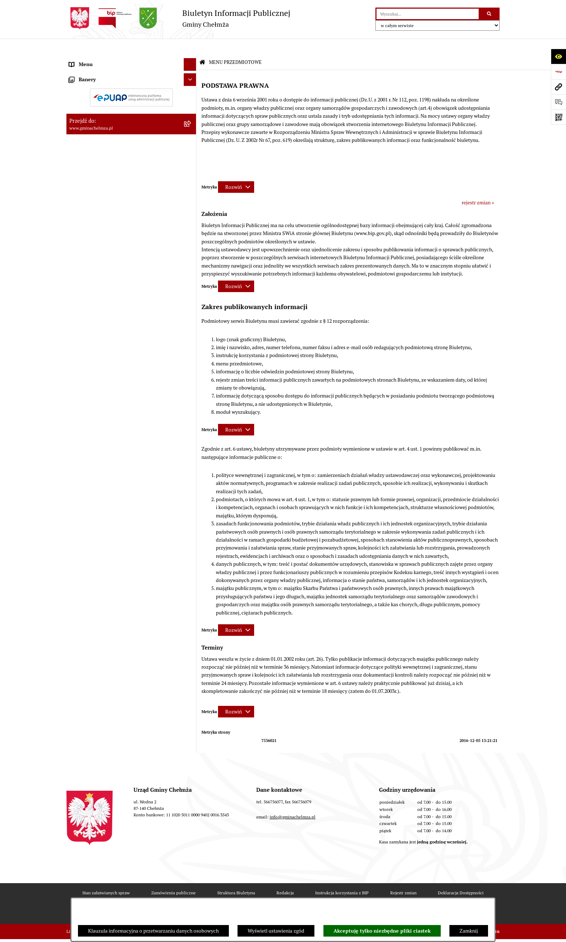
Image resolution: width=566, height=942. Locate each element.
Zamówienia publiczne (173, 875)
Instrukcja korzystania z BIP (342, 875)
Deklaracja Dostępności (461, 875)
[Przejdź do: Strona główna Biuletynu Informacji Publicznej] (202, 45)
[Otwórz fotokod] (558, 117)
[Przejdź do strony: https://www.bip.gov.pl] (558, 71)
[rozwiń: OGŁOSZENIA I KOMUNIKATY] (191, 77)
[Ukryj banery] (190, 579)
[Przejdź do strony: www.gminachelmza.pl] (558, 86)
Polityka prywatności (338, 896)
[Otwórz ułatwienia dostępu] (558, 56)
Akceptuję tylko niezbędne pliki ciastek (382, 931)
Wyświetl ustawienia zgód (276, 931)
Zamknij (469, 931)
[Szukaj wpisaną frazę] (490, 14)
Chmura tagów (283, 896)
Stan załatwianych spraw (106, 875)
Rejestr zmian (403, 875)
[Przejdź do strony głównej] (178, 18)
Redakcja (285, 875)
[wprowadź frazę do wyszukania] (427, 14)
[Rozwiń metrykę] (236, 170)
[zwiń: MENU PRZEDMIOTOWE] (191, 60)
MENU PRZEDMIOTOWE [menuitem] (96, 60)
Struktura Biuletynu (236, 875)
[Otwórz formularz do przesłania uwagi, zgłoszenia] (558, 101)
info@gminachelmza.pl (292, 799)
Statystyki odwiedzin (227, 896)
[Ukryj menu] (190, 47)
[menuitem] (131, 77)
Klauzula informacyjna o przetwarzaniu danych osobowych (153, 931)
